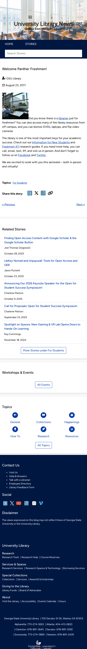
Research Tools (10, 557)
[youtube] (18, 505)
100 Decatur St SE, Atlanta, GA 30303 (62, 618)
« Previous (8, 204)
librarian (63, 118)
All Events (43, 384)
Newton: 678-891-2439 (60, 634)
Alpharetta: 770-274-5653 (29, 624)
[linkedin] (26, 505)
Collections (8, 579)
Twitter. (41, 155)
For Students (20, 182)
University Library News (43, 24)
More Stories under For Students (43, 350)
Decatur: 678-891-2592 (59, 629)
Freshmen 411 (11, 146)
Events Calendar (47, 601)
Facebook (24, 155)
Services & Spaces (14, 564)
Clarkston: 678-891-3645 (29, 629)
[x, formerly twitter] (36, 194)
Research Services (12, 568)
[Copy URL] (50, 193)
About (6, 597)
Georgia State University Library (43, 28)
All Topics (44, 445)
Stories (30, 44)
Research (8, 553)
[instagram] (34, 505)
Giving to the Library (15, 586)
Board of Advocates (30, 590)
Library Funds (9, 590)
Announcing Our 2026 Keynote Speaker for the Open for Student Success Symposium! (40, 285)
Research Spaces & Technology (43, 568)
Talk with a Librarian (19, 479)
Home (9, 44)
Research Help (30, 557)
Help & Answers (18, 476)
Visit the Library (10, 601)
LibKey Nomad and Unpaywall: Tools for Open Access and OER (40, 263)
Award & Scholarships (42, 579)
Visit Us (13, 472)
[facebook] (30, 195)
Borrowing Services (74, 568)
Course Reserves (50, 557)
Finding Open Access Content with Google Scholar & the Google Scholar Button (40, 240)
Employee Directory (20, 483)
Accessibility (29, 601)
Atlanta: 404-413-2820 (59, 624)
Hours (62, 601)
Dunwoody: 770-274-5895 (30, 634)
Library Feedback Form (21, 487)
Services (22, 579)
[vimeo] (41, 504)
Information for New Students (51, 142)
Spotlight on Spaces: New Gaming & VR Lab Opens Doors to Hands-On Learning (42, 326)
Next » (80, 204)
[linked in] (43, 195)
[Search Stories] (43, 53)
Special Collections (14, 575)
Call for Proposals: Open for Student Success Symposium (40, 306)
